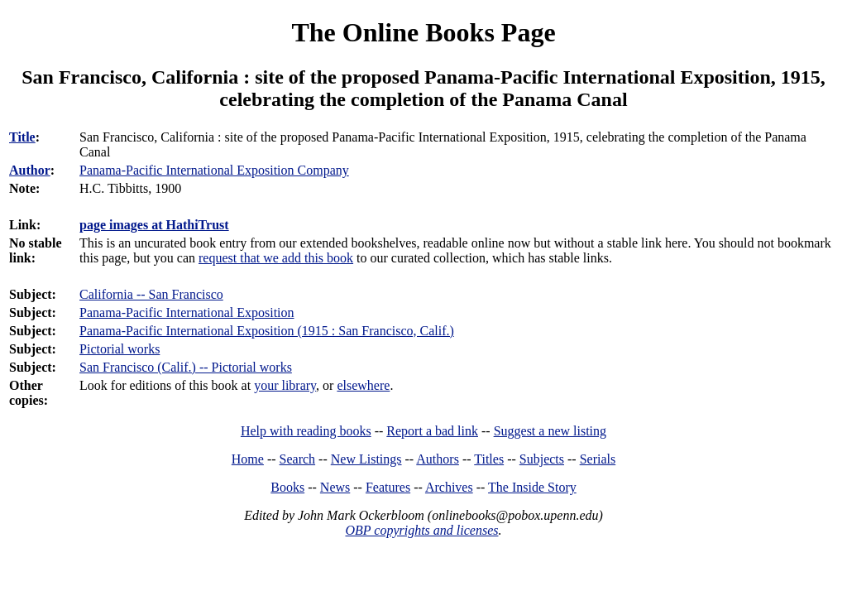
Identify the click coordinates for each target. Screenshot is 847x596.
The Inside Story (532, 487)
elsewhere (363, 385)
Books (287, 487)
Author (29, 170)
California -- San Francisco (151, 294)
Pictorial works (119, 349)
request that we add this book (276, 258)
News (335, 487)
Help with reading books (306, 431)
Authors (437, 459)
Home (248, 459)
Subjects (541, 459)
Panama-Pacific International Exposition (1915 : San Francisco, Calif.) (266, 331)
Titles (489, 459)
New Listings (366, 459)
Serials (598, 459)
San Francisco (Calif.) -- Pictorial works (185, 367)
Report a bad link (432, 431)
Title (22, 137)
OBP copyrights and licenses (421, 530)
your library (285, 385)
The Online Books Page (423, 32)
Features (388, 487)
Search (298, 459)
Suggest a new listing (550, 431)
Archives (449, 487)
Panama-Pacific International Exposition (186, 312)
